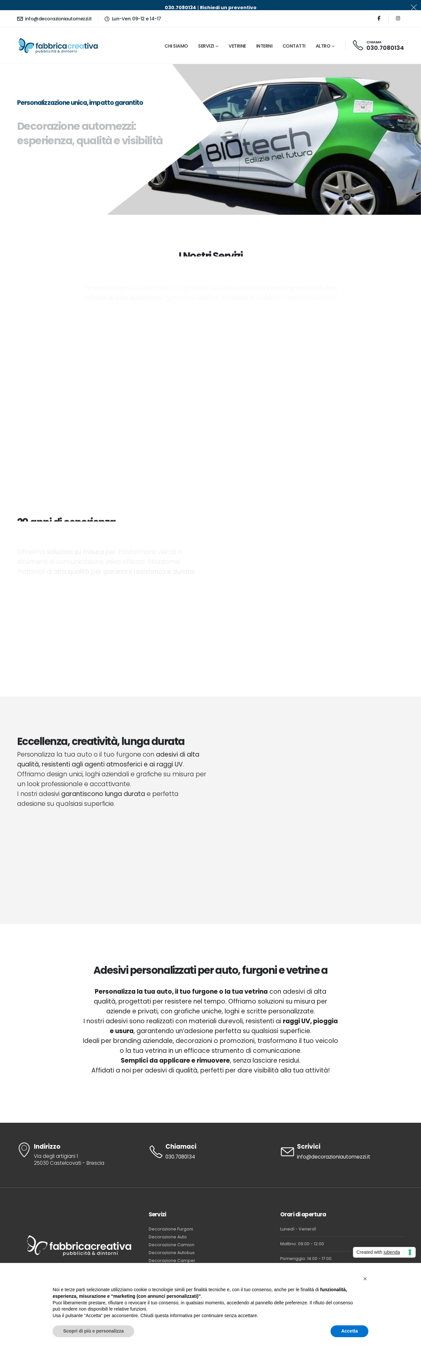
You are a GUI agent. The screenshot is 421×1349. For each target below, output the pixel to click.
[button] (365, 1278)
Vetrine (237, 36)
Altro (323, 36)
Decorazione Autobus (172, 1242)
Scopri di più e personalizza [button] (93, 1331)
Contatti (294, 36)
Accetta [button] (349, 1331)
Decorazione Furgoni (171, 1219)
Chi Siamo (176, 36)
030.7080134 (385, 38)
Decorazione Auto (168, 1226)
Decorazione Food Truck (174, 1258)
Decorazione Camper (172, 1250)
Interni (264, 36)
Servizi (206, 36)
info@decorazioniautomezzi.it (54, 8)
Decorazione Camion (171, 1234)
